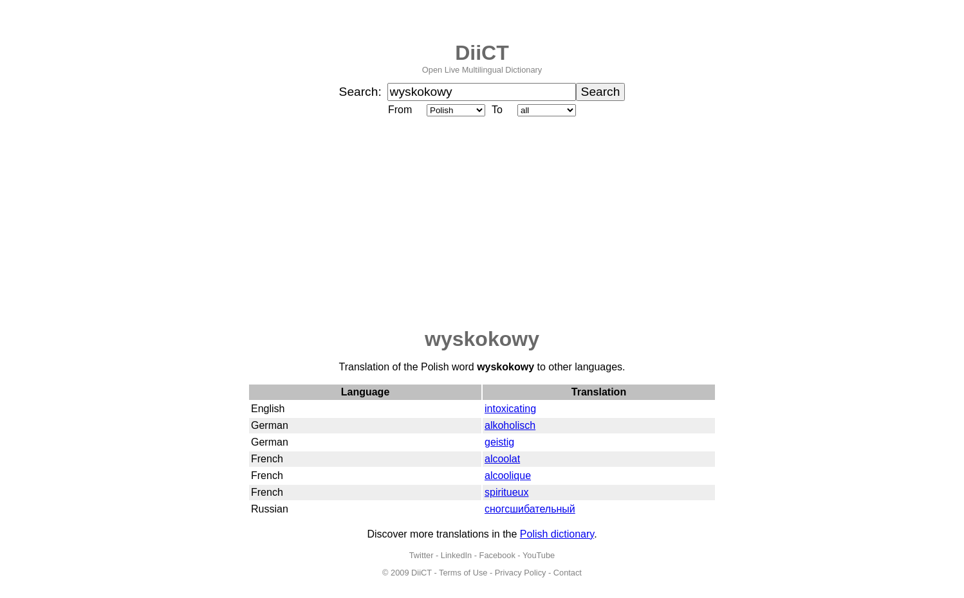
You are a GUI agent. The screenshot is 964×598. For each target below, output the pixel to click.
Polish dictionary (557, 534)
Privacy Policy (520, 572)
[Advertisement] (482, 223)
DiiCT (482, 52)
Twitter (421, 555)
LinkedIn (456, 555)
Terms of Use (463, 572)
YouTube (539, 555)
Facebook (497, 555)
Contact (567, 572)
